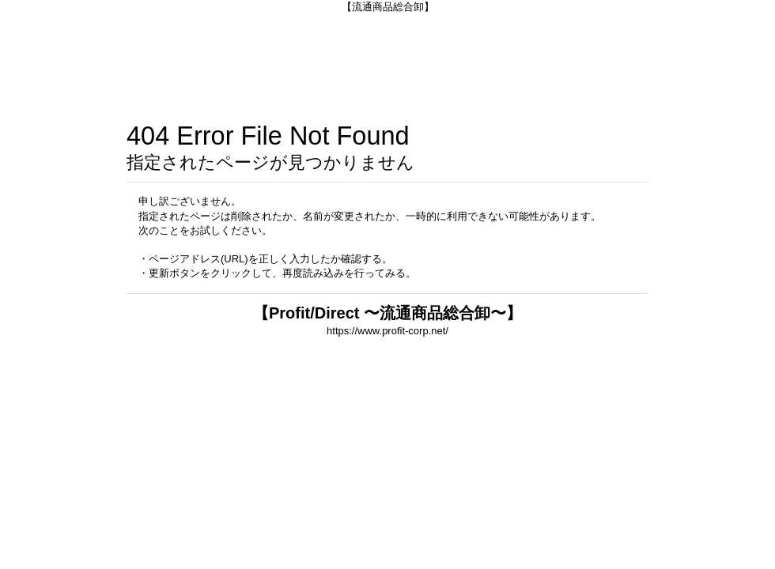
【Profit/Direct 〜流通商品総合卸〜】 (387, 313)
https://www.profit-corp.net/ (387, 331)
